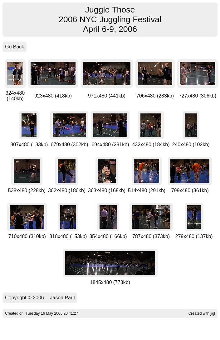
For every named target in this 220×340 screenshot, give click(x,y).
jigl (212, 313)
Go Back (14, 46)
